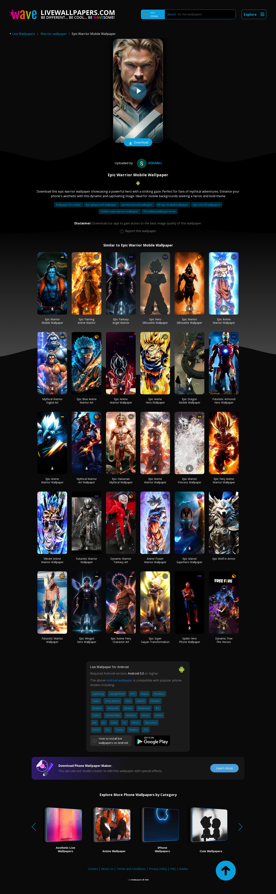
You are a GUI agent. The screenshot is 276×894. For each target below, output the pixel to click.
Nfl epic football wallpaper (172, 204)
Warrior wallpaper (54, 34)
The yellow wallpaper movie (159, 211)
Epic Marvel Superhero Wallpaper (189, 560)
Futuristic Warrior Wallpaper (86, 560)
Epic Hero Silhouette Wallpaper (155, 321)
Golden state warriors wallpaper (119, 211)
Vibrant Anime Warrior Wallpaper (52, 560)
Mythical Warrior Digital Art (52, 400)
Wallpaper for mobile (68, 204)
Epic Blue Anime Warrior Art (87, 400)
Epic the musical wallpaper (137, 204)
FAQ (173, 869)
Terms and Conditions (131, 869)
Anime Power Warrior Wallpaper (155, 560)
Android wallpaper (119, 680)
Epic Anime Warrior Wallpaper (224, 321)
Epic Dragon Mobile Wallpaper (189, 400)
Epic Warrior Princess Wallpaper (189, 480)
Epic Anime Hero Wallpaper (155, 400)
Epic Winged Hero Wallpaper (86, 640)
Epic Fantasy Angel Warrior (121, 321)
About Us (107, 869)
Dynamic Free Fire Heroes (223, 640)
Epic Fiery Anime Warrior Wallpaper (224, 480)
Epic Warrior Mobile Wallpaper (52, 321)
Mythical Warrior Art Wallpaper (86, 480)
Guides (183, 869)
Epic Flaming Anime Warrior (86, 321)
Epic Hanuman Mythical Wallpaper (121, 480)
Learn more (224, 768)
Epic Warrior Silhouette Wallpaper (189, 321)
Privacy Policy (158, 869)
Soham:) (149, 163)
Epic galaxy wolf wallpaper (101, 204)
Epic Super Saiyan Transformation (155, 640)
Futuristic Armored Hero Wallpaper (223, 400)
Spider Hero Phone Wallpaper (189, 640)
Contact (93, 869)
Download (138, 142)
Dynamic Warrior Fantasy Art (120, 560)
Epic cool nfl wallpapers (206, 204)
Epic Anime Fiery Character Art (121, 640)
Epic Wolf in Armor (223, 558)
